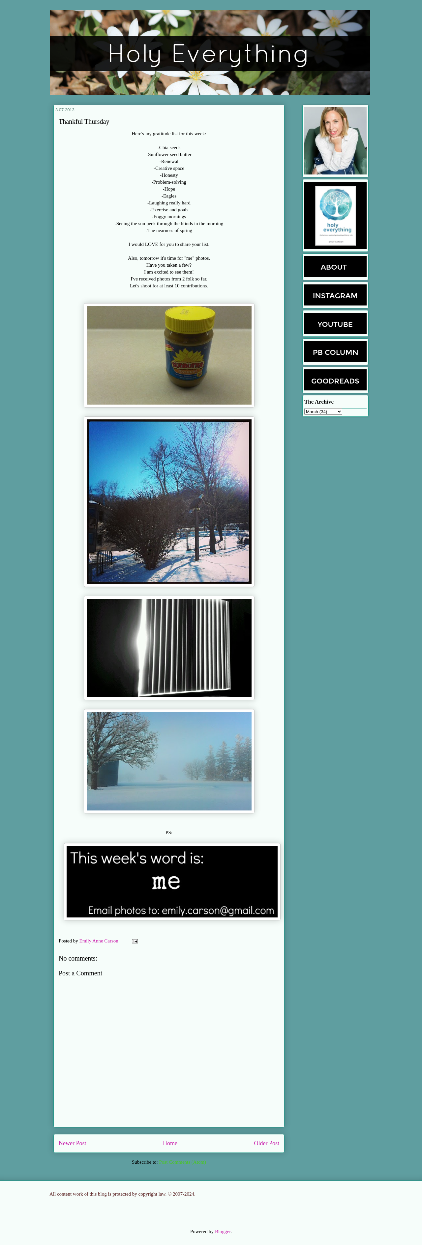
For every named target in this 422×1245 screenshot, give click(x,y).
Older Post (267, 1143)
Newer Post (72, 1143)
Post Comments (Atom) (182, 1162)
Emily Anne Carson (99, 940)
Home (170, 1143)
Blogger (223, 1231)
